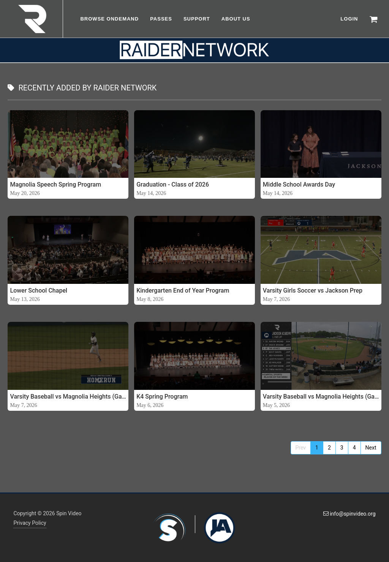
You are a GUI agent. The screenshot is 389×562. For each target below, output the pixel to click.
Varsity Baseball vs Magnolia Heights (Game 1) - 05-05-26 (321, 396)
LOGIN (349, 19)
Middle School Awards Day (299, 184)
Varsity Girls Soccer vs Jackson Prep (312, 290)
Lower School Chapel (38, 290)
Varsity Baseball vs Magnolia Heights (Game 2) (68, 396)
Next (370, 448)
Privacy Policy (29, 523)
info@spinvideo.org (349, 514)
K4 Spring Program (162, 396)
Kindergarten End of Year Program (182, 290)
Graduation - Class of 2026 (172, 184)
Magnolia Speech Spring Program (55, 184)
